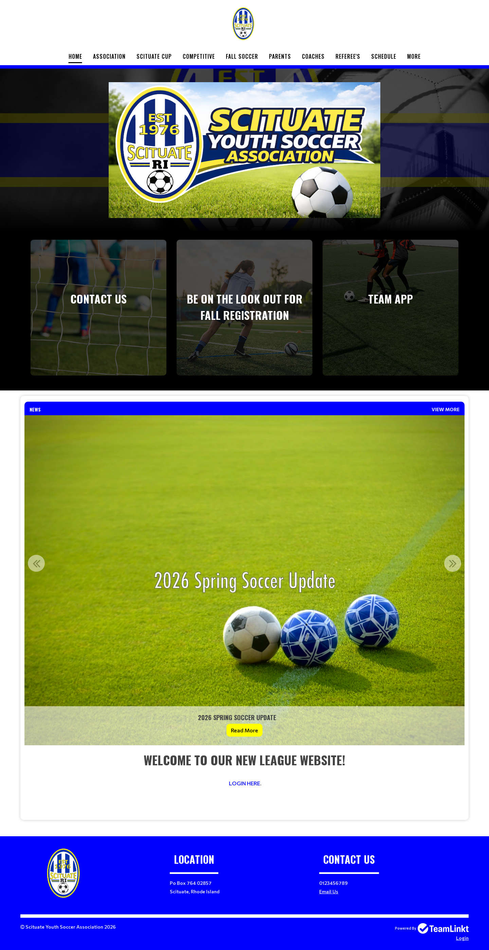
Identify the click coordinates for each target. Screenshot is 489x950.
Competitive (199, 56)
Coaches (313, 56)
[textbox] (244, 783)
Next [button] (452, 563)
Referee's (348, 56)
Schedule (383, 56)
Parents (280, 56)
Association (109, 56)
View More (445, 409)
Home (75, 56)
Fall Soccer (242, 56)
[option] (244, 580)
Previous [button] (36, 563)
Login (462, 938)
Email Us (328, 891)
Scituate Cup (154, 56)
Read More (244, 730)
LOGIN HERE (244, 783)
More (414, 56)
